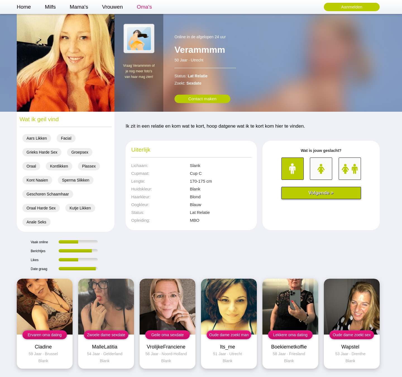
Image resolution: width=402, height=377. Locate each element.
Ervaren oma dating (45, 335)
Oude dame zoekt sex (352, 335)
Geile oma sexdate (167, 335)
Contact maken (202, 98)
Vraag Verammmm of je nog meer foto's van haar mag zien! (139, 71)
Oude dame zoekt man (229, 335)
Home (24, 7)
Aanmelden (351, 6)
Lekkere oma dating (290, 335)
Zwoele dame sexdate (106, 335)
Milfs (50, 7)
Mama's (79, 7)
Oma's (144, 7)
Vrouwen (112, 7)
